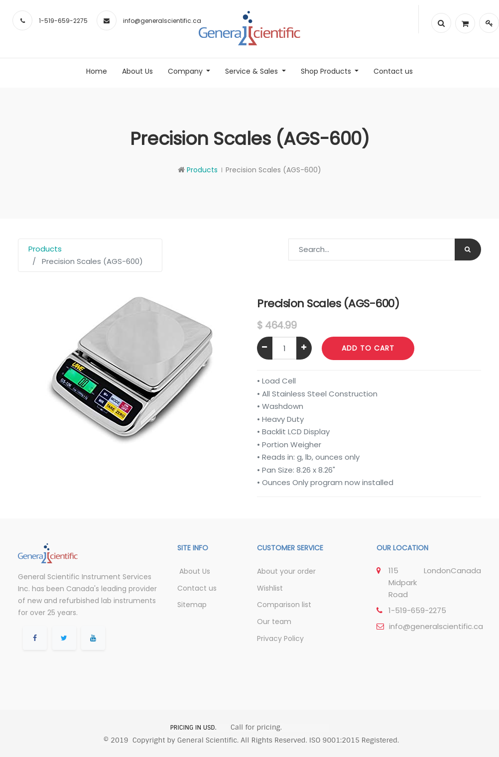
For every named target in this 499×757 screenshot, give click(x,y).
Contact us (197, 588)
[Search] (468, 249)
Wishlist (270, 588)
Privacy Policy (280, 638)
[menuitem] (97, 71)
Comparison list (284, 605)
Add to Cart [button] (368, 348)
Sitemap (192, 605)
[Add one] (304, 348)
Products (202, 170)
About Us (193, 571)
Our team (274, 622)
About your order (286, 571)
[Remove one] (264, 348)
